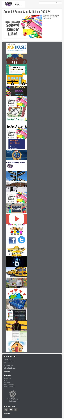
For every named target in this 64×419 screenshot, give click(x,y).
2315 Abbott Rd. (7, 359)
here (51, 15)
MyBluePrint (7, 382)
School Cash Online (9, 386)
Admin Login (7, 371)
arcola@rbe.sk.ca (11, 368)
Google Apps (7, 378)
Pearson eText (7, 380)
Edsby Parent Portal (9, 384)
